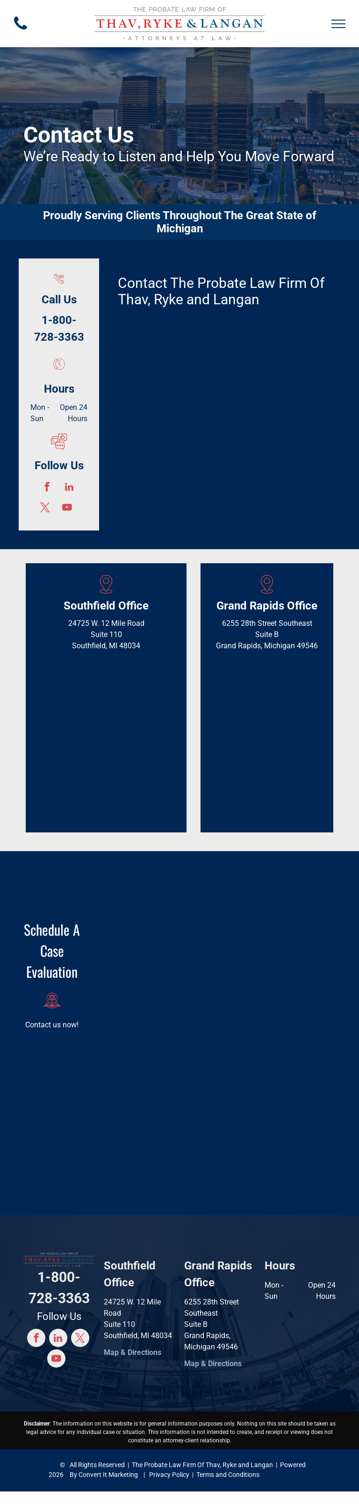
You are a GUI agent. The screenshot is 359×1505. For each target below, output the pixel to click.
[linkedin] (69, 488)
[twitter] (45, 508)
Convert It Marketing (108, 1474)
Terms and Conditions (227, 1474)
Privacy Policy (169, 1474)
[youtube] (67, 508)
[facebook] (47, 488)
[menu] (338, 24)
